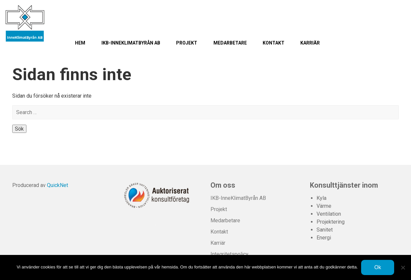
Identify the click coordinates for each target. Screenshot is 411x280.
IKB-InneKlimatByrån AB (130, 43)
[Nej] (402, 267)
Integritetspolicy (229, 254)
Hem (80, 43)
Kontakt (273, 43)
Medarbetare (230, 43)
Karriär (310, 43)
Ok (377, 267)
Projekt (186, 43)
